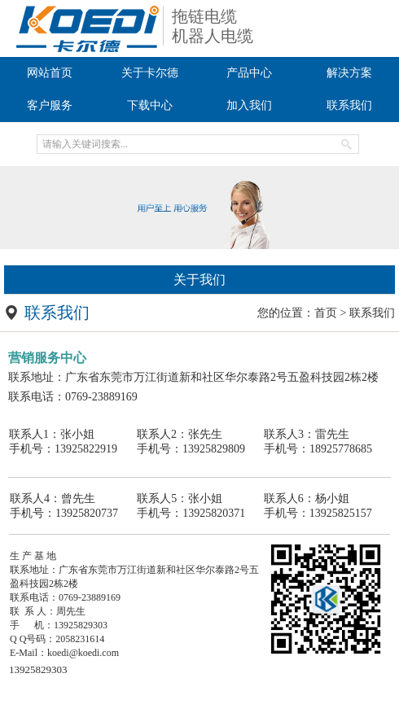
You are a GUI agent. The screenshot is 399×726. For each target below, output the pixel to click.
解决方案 (349, 73)
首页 (325, 313)
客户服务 (49, 105)
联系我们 (349, 105)
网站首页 (49, 73)
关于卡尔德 (149, 73)
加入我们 (249, 105)
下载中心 (150, 105)
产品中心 (249, 73)
